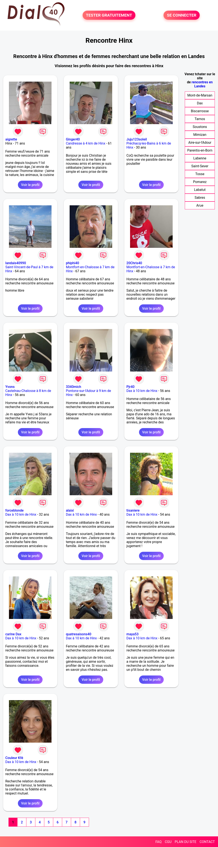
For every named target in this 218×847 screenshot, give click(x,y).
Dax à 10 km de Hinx (141, 391)
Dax (200, 103)
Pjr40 (130, 387)
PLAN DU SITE (185, 842)
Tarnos (200, 119)
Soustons (200, 127)
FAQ (158, 842)
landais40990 (15, 263)
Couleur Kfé (14, 758)
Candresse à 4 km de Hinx (85, 143)
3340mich (73, 387)
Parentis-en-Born (199, 150)
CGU (168, 842)
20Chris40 (134, 263)
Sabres (200, 198)
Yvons (10, 387)
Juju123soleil (136, 139)
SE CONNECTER (181, 15)
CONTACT (207, 842)
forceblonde (14, 510)
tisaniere (133, 510)
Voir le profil (30, 185)
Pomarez (200, 182)
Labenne (199, 158)
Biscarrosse (200, 111)
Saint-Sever (199, 166)
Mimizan (199, 135)
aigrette (11, 139)
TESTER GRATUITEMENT (109, 15)
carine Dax (13, 634)
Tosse (199, 174)
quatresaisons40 (78, 634)
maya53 (132, 634)
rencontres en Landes (202, 84)
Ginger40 (73, 139)
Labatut (199, 190)
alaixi (70, 510)
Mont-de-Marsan (199, 95)
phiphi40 (72, 263)
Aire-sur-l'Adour (199, 142)
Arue (199, 205)
